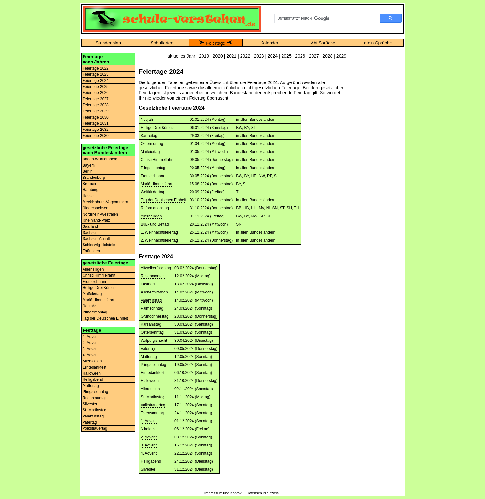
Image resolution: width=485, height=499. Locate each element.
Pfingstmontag (95, 312)
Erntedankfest (94, 367)
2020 (218, 56)
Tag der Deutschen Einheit (105, 318)
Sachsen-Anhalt (96, 238)
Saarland (90, 226)
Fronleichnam (94, 281)
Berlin (88, 171)
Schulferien (162, 42)
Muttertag (91, 385)
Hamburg (90, 189)
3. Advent (91, 349)
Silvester (90, 404)
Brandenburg (94, 177)
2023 (259, 56)
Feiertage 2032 (96, 129)
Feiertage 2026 (96, 93)
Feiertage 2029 (96, 111)
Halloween (92, 373)
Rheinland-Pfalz (96, 220)
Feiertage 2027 (96, 99)
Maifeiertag (92, 294)
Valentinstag (93, 416)
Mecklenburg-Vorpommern (105, 202)
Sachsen (90, 232)
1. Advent (91, 336)
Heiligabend (93, 379)
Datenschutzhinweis (262, 493)
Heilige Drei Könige (99, 287)
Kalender (269, 42)
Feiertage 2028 (96, 105)
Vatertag (90, 422)
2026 (300, 56)
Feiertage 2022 (96, 68)
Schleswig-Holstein (99, 245)
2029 (341, 56)
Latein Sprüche (376, 42)
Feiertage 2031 (96, 123)
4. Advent (91, 355)
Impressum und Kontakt (223, 493)
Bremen (89, 183)
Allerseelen (92, 361)
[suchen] (324, 18)
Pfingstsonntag (95, 391)
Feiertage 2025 (96, 86)
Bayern (89, 165)
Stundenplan (108, 42)
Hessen (89, 196)
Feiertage (215, 43)
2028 (327, 56)
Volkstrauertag (95, 428)
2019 (204, 56)
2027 (314, 56)
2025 (287, 56)
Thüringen (91, 251)
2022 (245, 56)
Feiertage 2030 (96, 117)
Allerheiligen (93, 269)
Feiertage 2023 (96, 74)
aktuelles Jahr (181, 56)
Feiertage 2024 (96, 80)
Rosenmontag (95, 398)
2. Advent (91, 343)
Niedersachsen (95, 208)
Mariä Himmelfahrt (98, 300)
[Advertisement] (377, 149)
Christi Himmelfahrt (99, 275)
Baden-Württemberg (100, 159)
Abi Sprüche (323, 42)
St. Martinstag (94, 410)
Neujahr (89, 306)
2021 (231, 56)
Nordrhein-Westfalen (100, 214)
